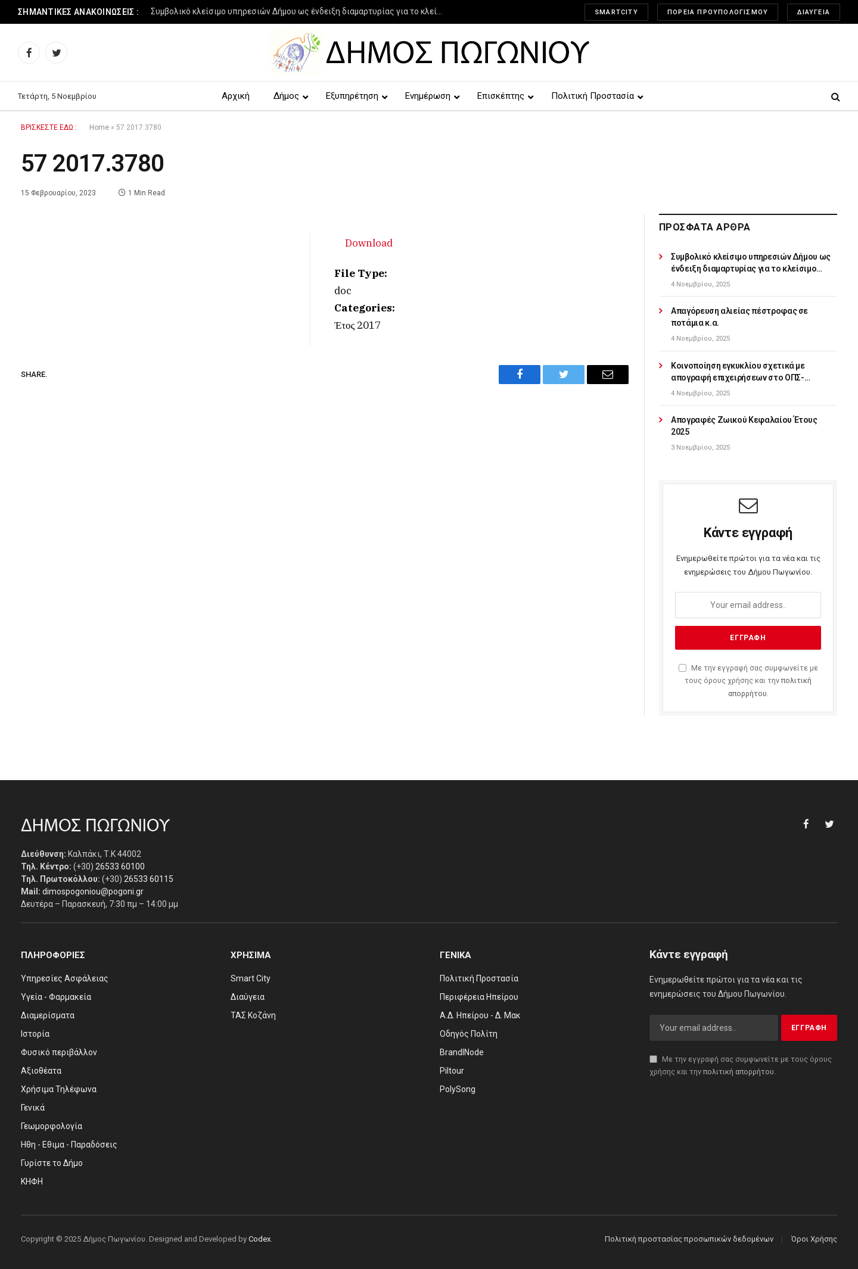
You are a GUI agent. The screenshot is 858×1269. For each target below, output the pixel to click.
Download (369, 243)
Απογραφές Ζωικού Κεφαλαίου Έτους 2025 (744, 425)
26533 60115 (148, 879)
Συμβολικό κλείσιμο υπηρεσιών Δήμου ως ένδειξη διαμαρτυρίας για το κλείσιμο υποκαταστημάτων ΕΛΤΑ (300, 11)
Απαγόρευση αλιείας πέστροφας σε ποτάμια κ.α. (739, 317)
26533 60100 (120, 866)
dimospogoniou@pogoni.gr (93, 891)
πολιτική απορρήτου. (739, 1071)
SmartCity (616, 12)
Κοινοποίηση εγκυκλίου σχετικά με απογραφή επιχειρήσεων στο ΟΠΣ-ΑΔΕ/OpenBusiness (738, 372)
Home (99, 127)
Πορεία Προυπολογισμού (717, 12)
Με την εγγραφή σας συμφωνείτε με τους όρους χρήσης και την (748, 680)
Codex (259, 1238)
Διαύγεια (813, 12)
